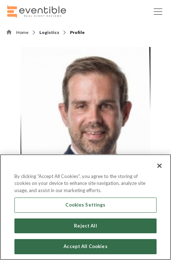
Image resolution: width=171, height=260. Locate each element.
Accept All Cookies (85, 246)
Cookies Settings (85, 205)
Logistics (49, 32)
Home (22, 32)
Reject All (85, 226)
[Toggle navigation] (158, 11)
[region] (85, 207)
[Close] (159, 166)
